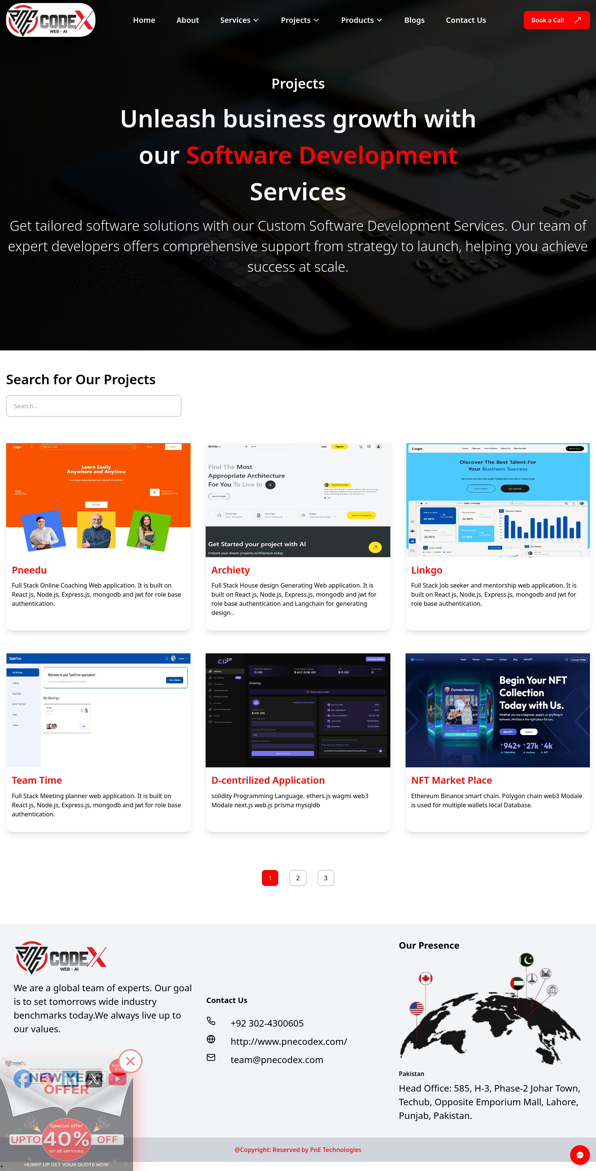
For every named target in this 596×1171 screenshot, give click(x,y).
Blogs (414, 20)
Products (362, 20)
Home (144, 20)
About (187, 20)
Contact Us (466, 20)
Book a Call (556, 20)
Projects (300, 20)
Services (240, 20)
